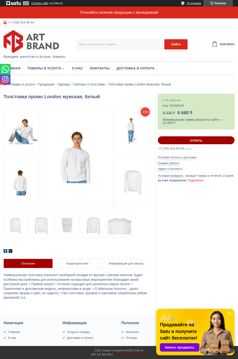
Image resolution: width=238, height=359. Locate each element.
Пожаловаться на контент (130, 354)
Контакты (99, 68)
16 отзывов (194, 3)
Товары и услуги (44, 68)
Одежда (64, 84)
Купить (196, 140)
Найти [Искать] (176, 44)
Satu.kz (138, 350)
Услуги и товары (78, 332)
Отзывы (131, 337)
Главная (11, 68)
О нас (77, 68)
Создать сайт (40, 3)
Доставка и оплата (135, 68)
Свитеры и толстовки (89, 84)
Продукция (46, 84)
